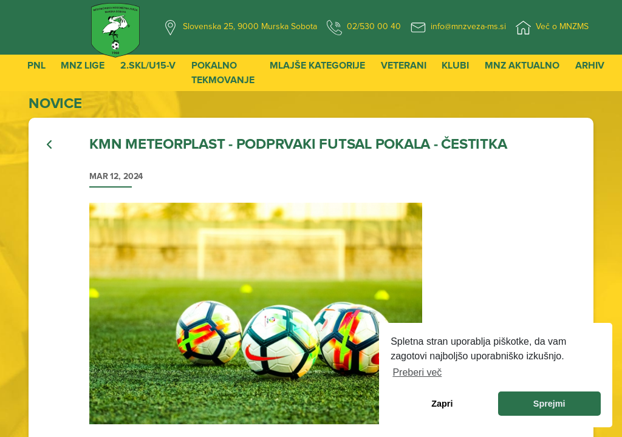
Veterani (403, 65)
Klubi (455, 65)
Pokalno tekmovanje (223, 73)
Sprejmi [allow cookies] (549, 403)
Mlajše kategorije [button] (317, 65)
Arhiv (589, 65)
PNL (36, 65)
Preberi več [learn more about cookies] (417, 372)
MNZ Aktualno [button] (522, 65)
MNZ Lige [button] (82, 65)
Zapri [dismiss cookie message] (442, 403)
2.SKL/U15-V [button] (148, 65)
